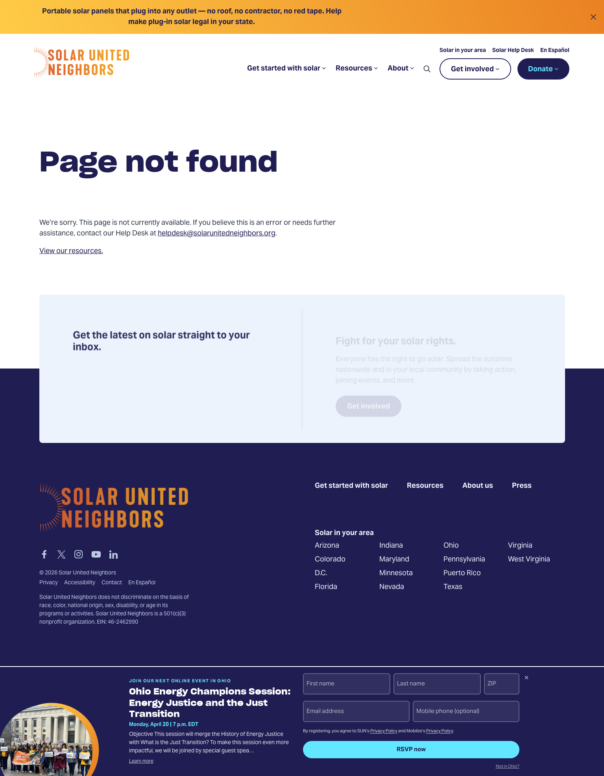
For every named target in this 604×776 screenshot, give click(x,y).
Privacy (48, 583)
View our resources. (71, 251)
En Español (554, 51)
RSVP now (411, 749)
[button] (426, 69)
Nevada (391, 587)
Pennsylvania (464, 559)
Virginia (520, 545)
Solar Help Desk (513, 51)
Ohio (451, 545)
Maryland (394, 559)
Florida (326, 587)
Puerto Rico (462, 573)
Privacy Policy (383, 731)
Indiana (391, 545)
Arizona (327, 545)
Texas (452, 587)
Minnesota (395, 573)
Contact (112, 583)
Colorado (330, 559)
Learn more (141, 761)
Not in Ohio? (507, 767)
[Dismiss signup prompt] (526, 678)
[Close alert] (593, 17)
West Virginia (529, 559)
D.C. (321, 573)
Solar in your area (463, 51)
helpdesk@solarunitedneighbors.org (216, 233)
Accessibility (79, 583)
